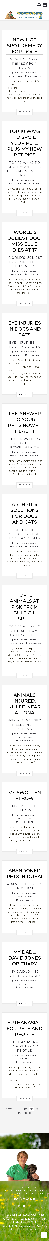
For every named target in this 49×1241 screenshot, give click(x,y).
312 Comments (25, 987)
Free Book (10, 1214)
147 (19, 1113)
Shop (42, 1214)
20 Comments (32, 184)
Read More (24, 112)
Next (27, 1113)
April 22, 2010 (24, 819)
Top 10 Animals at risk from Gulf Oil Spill (24, 630)
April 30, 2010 (15, 643)
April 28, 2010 (24, 737)
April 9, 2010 (25, 984)
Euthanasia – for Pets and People (25, 1046)
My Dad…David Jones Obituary (24, 974)
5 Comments (33, 274)
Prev (9, 1109)
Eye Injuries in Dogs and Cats (24, 345)
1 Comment (32, 456)
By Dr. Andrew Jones (24, 73)
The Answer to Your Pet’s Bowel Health (24, 443)
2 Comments (33, 76)
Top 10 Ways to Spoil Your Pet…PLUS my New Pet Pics (24, 169)
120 (25, 1109)
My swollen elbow (24, 808)
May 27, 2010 (16, 456)
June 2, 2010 (16, 355)
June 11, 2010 (15, 76)
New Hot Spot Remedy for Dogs (24, 63)
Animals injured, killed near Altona (24, 724)
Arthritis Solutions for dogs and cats (24, 534)
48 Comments (24, 822)
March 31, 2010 (25, 1059)
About (34, 1214)
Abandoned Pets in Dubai (24, 886)
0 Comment (32, 355)
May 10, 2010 (16, 546)
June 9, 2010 (14, 184)
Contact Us (23, 1214)
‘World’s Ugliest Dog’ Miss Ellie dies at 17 (24, 262)
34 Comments (24, 740)
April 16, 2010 (25, 897)
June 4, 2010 (15, 274)
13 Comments (24, 900)
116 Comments (24, 1062)
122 (37, 1109)
